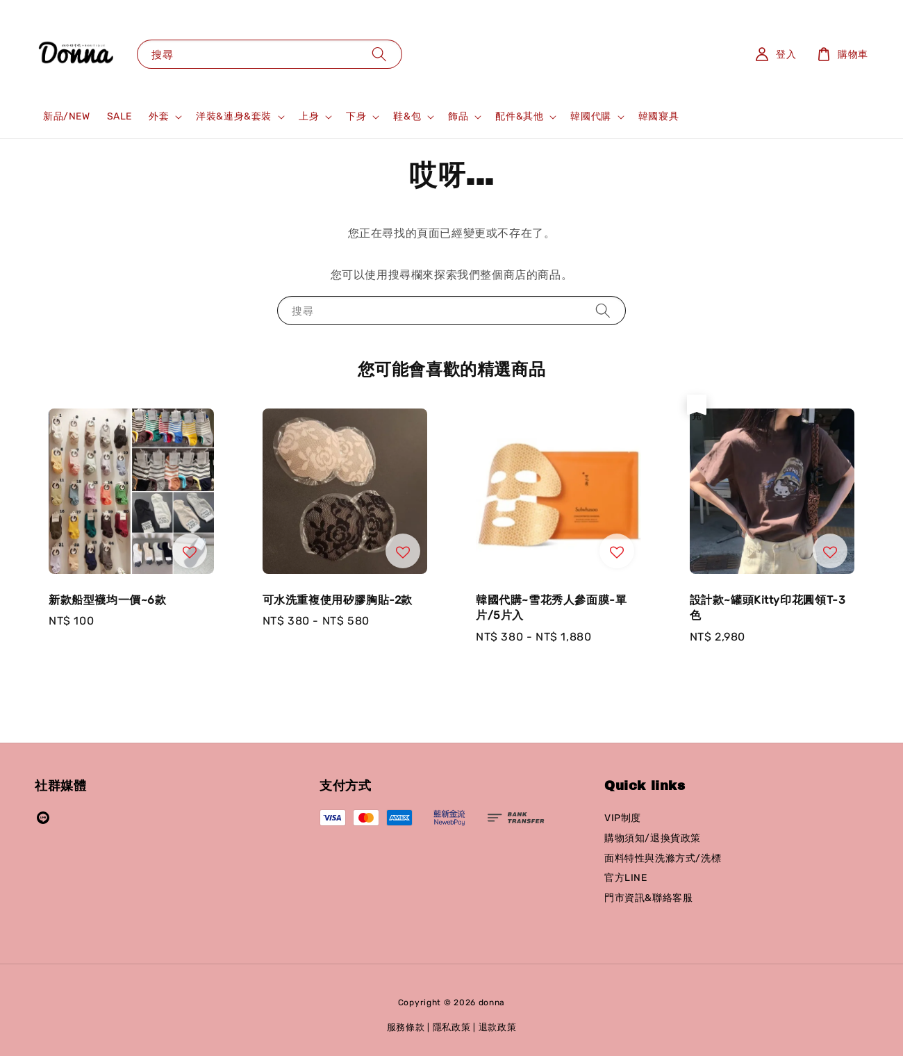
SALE (119, 116)
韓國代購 (590, 116)
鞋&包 (407, 116)
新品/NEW (66, 116)
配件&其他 (519, 116)
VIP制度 (622, 818)
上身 (309, 116)
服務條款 (406, 1027)
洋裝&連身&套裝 (234, 116)
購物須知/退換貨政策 (652, 838)
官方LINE (625, 878)
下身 (356, 116)
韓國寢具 (658, 116)
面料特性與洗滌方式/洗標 (662, 858)
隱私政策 (452, 1027)
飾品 (458, 116)
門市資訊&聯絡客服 (648, 898)
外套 (159, 116)
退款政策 (498, 1027)
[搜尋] (379, 53)
